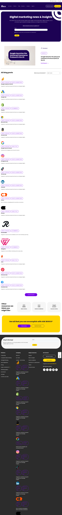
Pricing (2, 262)
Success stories (32, 265)
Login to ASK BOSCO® (5, 265)
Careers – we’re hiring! (22, 382)
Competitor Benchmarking (6, 255)
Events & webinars (32, 258)
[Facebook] (44, 268)
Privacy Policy (12, 513)
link (31, 132)
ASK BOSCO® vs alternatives (34, 260)
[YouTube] (53, 268)
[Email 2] (56, 268)
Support (30, 253)
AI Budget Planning (4, 258)
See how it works (49, 254)
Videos (30, 262)
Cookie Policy (7, 513)
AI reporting (3, 253)
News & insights (32, 255)
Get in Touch (54, 1)
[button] (50, 6)
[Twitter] (47, 268)
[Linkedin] (50, 268)
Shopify (44, 53)
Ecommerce (3, 269)
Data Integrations (4, 260)
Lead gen (3, 272)
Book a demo (49, 258)
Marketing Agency (4, 267)
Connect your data (4, 274)
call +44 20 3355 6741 (52, 261)
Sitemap (2, 513)
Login (60, 1)
